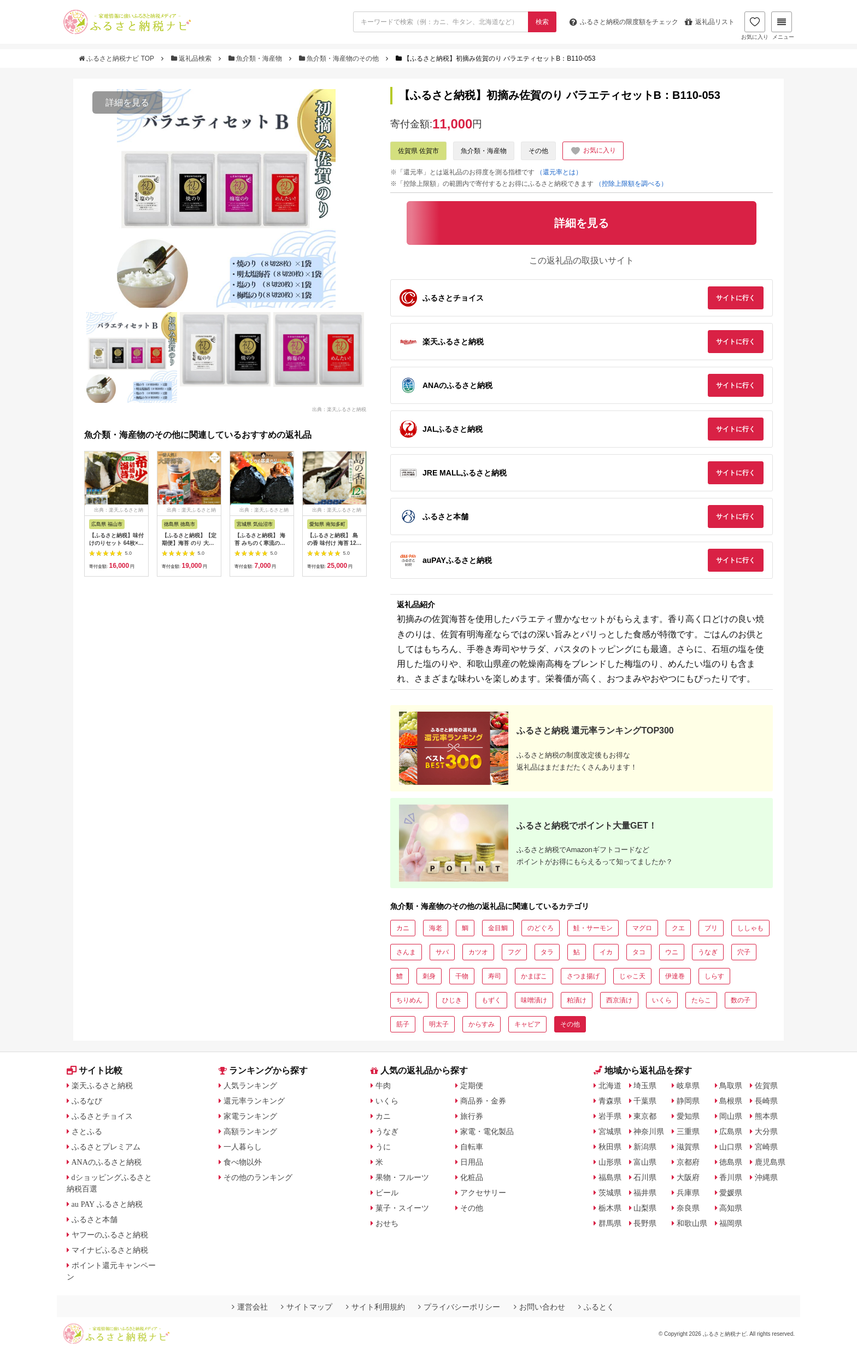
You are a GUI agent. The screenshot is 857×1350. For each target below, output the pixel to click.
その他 (538, 151)
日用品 (471, 1162)
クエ (678, 928)
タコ (638, 952)
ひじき (452, 1000)
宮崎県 (766, 1147)
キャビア (527, 1024)
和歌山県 (692, 1223)
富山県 (644, 1162)
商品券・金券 (483, 1101)
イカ (606, 952)
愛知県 (688, 1116)
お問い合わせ (539, 1306)
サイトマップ (306, 1306)
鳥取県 (730, 1085)
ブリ (711, 928)
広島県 (730, 1131)
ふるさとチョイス (102, 1116)
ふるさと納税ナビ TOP (117, 58)
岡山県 (730, 1116)
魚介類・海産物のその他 (340, 58)
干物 (461, 976)
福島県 (609, 1177)
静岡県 (688, 1101)
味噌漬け (534, 1000)
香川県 (730, 1177)
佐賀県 (766, 1085)
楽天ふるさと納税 (102, 1085)
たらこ (701, 1000)
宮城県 (609, 1131)
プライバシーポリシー (459, 1306)
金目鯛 (498, 928)
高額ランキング (250, 1131)
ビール (386, 1192)
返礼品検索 (192, 58)
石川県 (644, 1177)
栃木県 (609, 1208)
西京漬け (619, 1000)
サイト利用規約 (375, 1306)
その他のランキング (258, 1177)
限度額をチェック (624, 21)
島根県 (730, 1101)
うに (383, 1147)
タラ (547, 952)
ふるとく (596, 1306)
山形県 (609, 1162)
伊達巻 (675, 976)
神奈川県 (648, 1131)
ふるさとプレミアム (106, 1147)
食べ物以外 (243, 1162)
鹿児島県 (770, 1162)
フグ (514, 952)
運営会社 (250, 1306)
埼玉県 (644, 1085)
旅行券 (471, 1116)
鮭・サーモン (593, 928)
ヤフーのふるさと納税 (110, 1235)
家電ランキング (250, 1116)
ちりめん (409, 1000)
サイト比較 (94, 1070)
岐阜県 (688, 1085)
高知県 (730, 1208)
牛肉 (383, 1085)
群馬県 (609, 1223)
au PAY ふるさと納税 (107, 1204)
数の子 (740, 1000)
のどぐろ (540, 928)
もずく (491, 1000)
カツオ (478, 952)
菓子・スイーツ (402, 1208)
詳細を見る (127, 102)
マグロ (642, 928)
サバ (442, 952)
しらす (714, 976)
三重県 (688, 1131)
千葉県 (644, 1101)
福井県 (644, 1192)
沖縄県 (766, 1177)
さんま (406, 952)
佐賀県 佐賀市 (418, 151)
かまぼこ (534, 976)
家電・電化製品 (487, 1131)
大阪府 (688, 1177)
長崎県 (766, 1101)
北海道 (609, 1085)
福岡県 (730, 1223)
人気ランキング (250, 1085)
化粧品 (471, 1177)
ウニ (671, 952)
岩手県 (609, 1116)
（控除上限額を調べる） (631, 183)
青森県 (609, 1101)
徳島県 (730, 1162)
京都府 (688, 1162)
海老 (435, 928)
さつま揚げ (583, 976)
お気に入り (754, 25)
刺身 (429, 976)
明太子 (439, 1024)
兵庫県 (688, 1192)
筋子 (402, 1024)
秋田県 (609, 1147)
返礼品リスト (710, 21)
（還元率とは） (559, 172)
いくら (662, 1000)
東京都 (644, 1116)
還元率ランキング (254, 1101)
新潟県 (644, 1147)
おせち (386, 1223)
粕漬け (576, 1000)
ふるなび (87, 1101)
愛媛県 (730, 1192)
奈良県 (688, 1208)
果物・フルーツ (402, 1177)
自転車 (471, 1147)
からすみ (481, 1024)
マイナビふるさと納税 (110, 1250)
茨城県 (609, 1192)
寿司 (494, 976)
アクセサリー (483, 1192)
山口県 (730, 1147)
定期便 (471, 1085)
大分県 (766, 1131)
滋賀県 (688, 1147)
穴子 (743, 952)
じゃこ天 (632, 976)
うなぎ (708, 952)
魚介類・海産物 (256, 58)
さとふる (87, 1131)
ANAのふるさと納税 (107, 1162)
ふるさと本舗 (95, 1219)
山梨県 (644, 1208)
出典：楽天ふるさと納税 (339, 409)
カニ (402, 928)
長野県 (644, 1223)
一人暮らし (243, 1147)
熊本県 (766, 1116)
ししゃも (750, 928)
